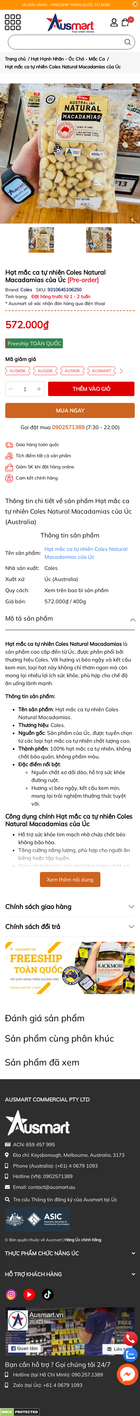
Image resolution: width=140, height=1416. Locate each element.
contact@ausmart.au (51, 1187)
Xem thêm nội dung (70, 879)
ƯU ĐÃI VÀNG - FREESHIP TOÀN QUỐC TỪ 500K (66, 4)
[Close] (135, 4)
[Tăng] (39, 388)
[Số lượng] (25, 388)
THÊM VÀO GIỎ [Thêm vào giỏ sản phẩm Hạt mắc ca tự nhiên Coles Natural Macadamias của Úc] (91, 389)
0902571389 (68, 427)
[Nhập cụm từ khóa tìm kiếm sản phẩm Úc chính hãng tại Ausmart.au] (71, 42)
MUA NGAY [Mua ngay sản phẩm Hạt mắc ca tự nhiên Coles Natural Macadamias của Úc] (70, 410)
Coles (26, 290)
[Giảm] (10, 388)
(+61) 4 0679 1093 (76, 1166)
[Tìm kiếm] (127, 42)
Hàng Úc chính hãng (82, 1239)
